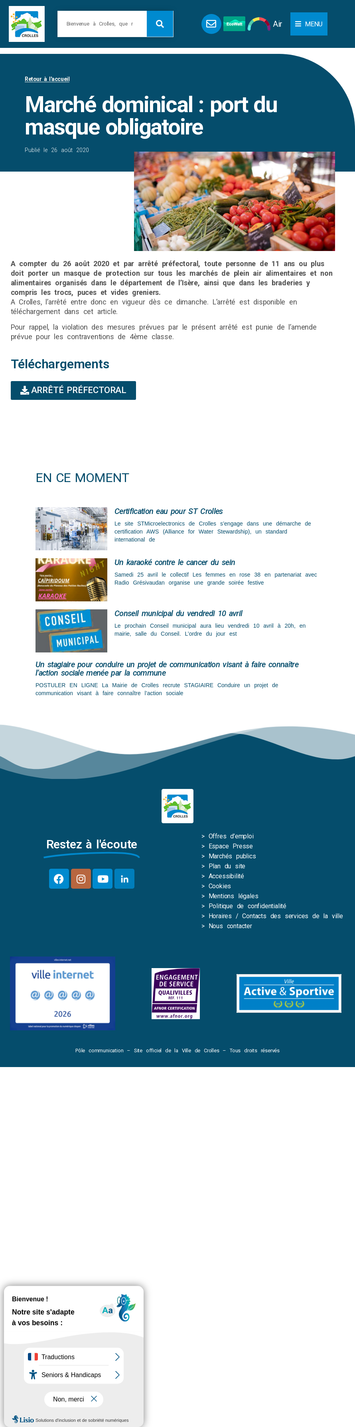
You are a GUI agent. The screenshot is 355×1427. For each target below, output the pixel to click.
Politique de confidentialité (247, 906)
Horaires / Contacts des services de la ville (276, 916)
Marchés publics (232, 856)
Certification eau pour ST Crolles (168, 511)
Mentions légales (233, 896)
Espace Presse (231, 846)
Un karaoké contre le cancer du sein (174, 562)
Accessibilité (226, 876)
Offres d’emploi (231, 836)
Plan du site (227, 866)
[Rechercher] (160, 24)
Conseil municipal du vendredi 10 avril (178, 613)
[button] (308, 24)
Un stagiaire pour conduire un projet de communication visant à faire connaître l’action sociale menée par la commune (167, 669)
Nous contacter (230, 926)
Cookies (220, 886)
